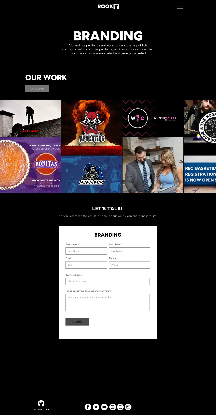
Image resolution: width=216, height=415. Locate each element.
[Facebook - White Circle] (88, 407)
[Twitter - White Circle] (96, 407)
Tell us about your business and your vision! (88, 291)
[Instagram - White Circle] (112, 407)
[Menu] (180, 7)
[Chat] (120, 407)
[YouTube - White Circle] (104, 407)
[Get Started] (37, 88)
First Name (71, 244)
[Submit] (77, 322)
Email (68, 258)
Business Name (73, 275)
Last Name (114, 244)
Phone (112, 258)
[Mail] (128, 407)
